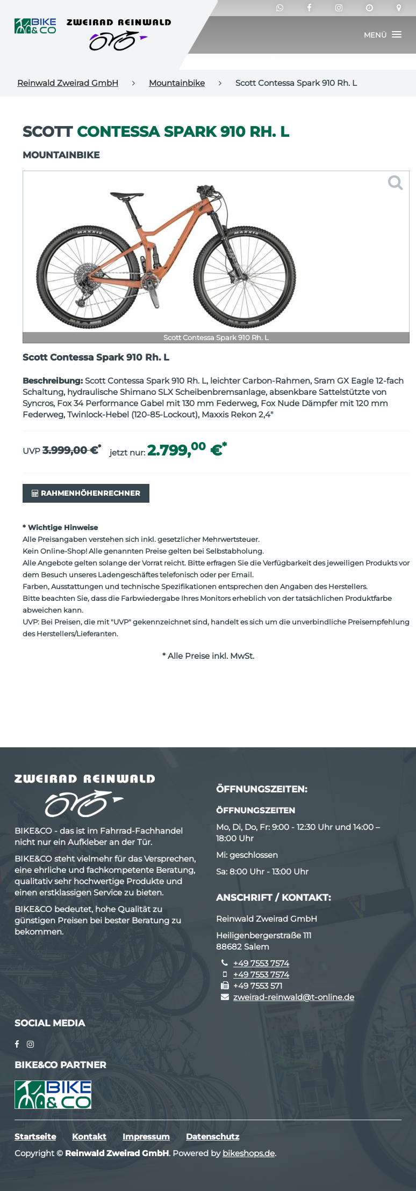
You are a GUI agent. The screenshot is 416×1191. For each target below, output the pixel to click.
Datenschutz (212, 1136)
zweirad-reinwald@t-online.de (293, 997)
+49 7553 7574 (261, 963)
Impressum (146, 1136)
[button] (382, 35)
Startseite (35, 1136)
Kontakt (89, 1136)
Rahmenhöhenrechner (86, 493)
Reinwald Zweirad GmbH (67, 83)
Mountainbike (177, 83)
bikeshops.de (249, 1153)
